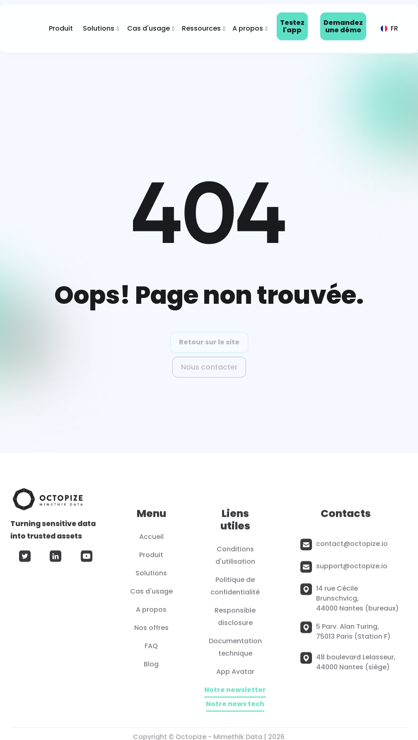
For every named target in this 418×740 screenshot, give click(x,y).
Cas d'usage (148, 28)
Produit (61, 28)
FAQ (151, 649)
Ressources (201, 28)
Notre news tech (235, 707)
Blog (151, 667)
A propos (247, 28)
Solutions (98, 28)
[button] (98, 28)
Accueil (151, 539)
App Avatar (235, 674)
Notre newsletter (235, 693)
